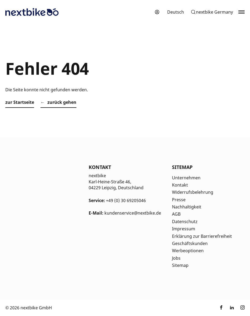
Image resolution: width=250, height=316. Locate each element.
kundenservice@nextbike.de (132, 213)
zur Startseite (19, 102)
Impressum (183, 229)
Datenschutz (185, 221)
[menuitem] (175, 12)
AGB (176, 214)
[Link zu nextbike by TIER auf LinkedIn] (232, 308)
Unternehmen (186, 178)
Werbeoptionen (188, 251)
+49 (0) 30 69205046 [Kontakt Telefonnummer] (126, 200)
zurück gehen (61, 102)
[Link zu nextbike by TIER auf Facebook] (221, 308)
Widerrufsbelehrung (192, 192)
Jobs (176, 258)
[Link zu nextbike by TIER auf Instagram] (242, 308)
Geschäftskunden (190, 243)
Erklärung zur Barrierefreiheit (202, 236)
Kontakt (180, 185)
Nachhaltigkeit (186, 207)
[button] (212, 12)
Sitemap (180, 265)
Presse (179, 200)
